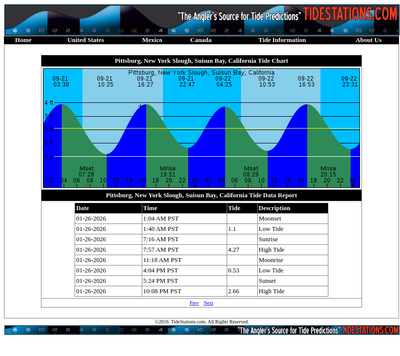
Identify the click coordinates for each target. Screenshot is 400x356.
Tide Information (282, 40)
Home (23, 40)
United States (85, 40)
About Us (368, 40)
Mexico (152, 40)
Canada (200, 40)
